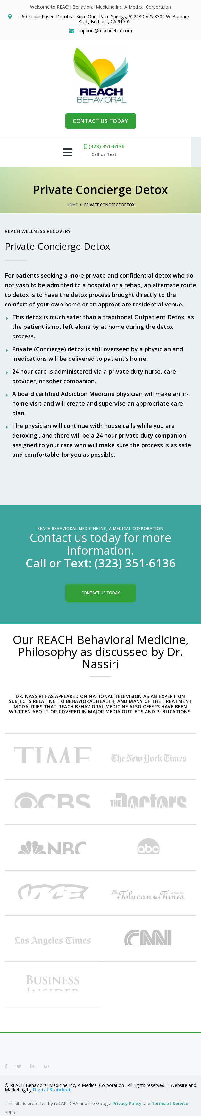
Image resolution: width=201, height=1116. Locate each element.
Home (72, 205)
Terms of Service (170, 1102)
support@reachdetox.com (105, 31)
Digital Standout (52, 1089)
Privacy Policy (127, 1102)
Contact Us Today (100, 593)
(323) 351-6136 (109, 146)
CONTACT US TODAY (100, 120)
